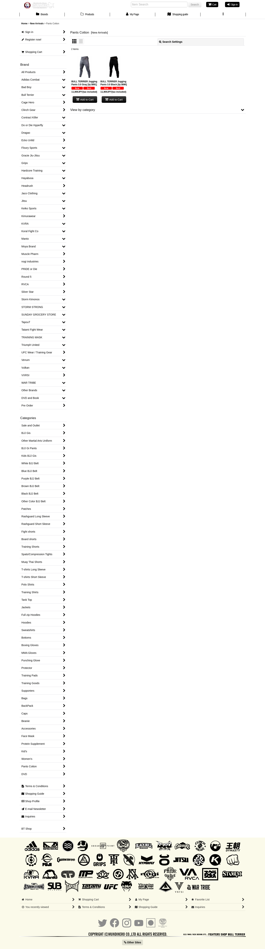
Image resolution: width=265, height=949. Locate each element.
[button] (223, 15)
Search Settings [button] (170, 41)
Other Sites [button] (132, 942)
